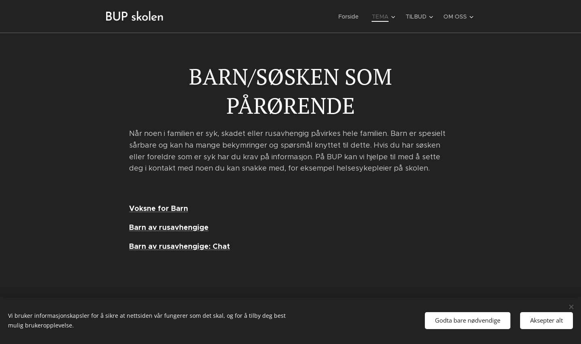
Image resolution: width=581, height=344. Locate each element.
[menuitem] (353, 16)
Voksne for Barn (158, 208)
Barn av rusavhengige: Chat (179, 246)
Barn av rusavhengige (169, 227)
